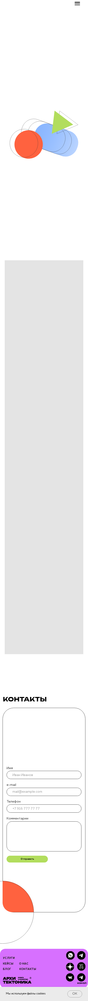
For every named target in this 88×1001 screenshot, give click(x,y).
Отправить (27, 859)
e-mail (11, 785)
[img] (81, 977)
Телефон (14, 801)
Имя (10, 768)
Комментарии (17, 818)
